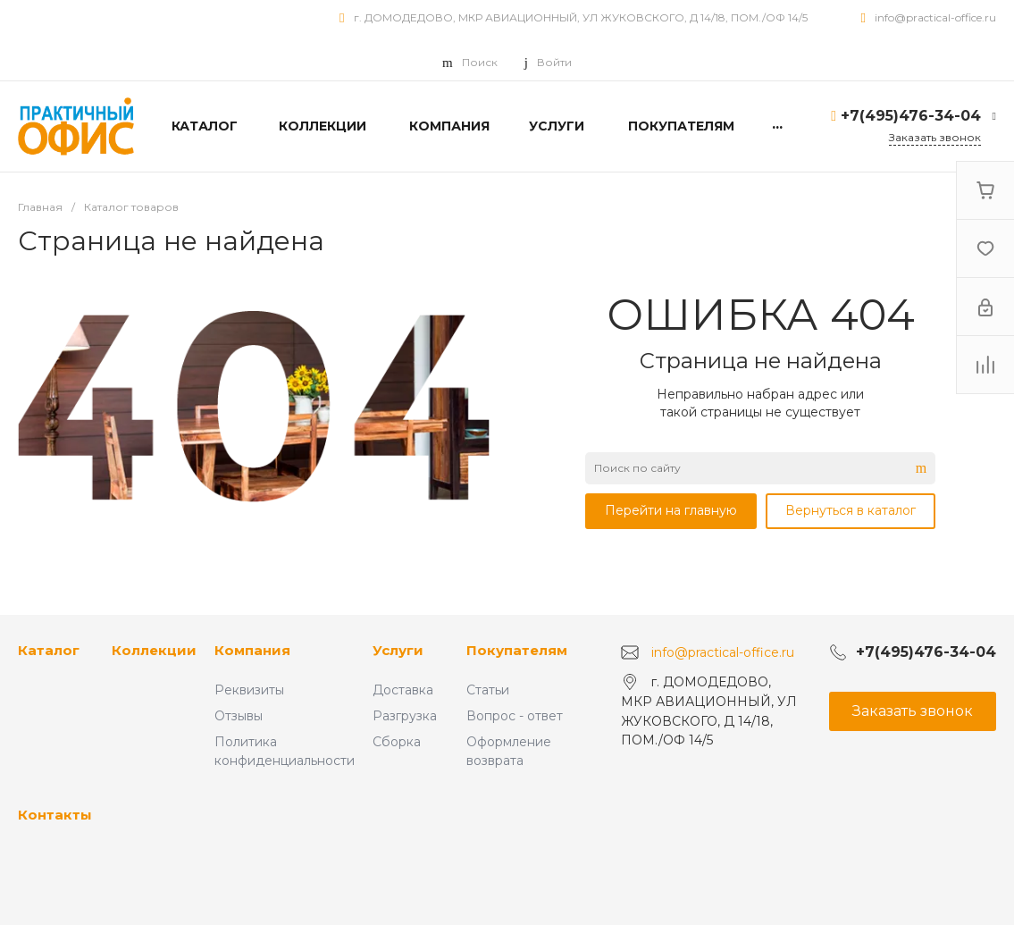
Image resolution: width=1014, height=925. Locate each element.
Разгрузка (405, 716)
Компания (252, 650)
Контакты (55, 814)
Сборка (397, 742)
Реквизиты (249, 690)
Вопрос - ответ (514, 716)
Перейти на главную (671, 510)
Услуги (398, 650)
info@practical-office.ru (935, 17)
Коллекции (154, 650)
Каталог (49, 650)
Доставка (403, 690)
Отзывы (238, 716)
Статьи (487, 690)
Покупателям (516, 650)
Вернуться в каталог (850, 510)
